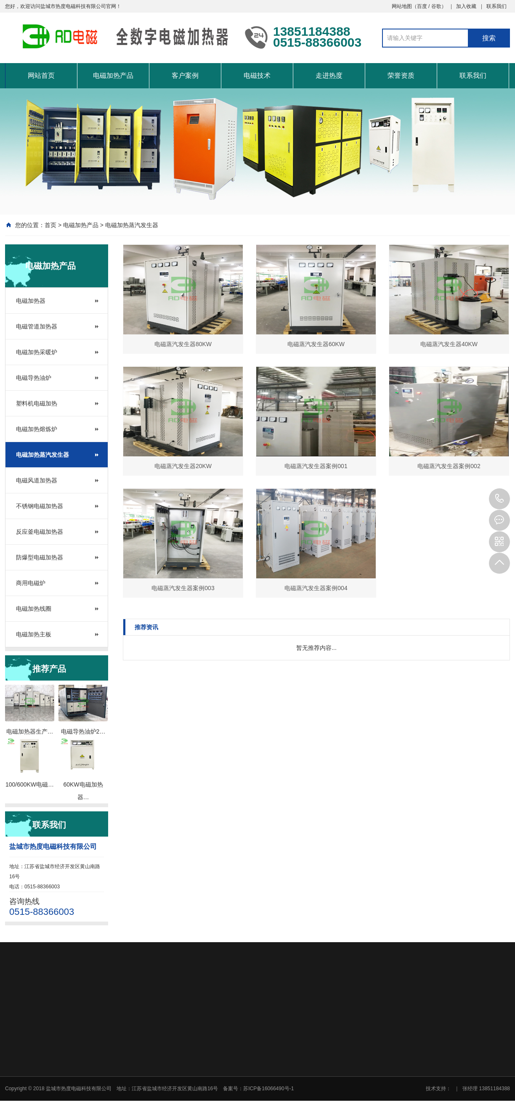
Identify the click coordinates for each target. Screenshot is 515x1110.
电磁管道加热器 (36, 326)
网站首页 (41, 75)
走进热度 (329, 75)
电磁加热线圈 (33, 608)
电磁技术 (257, 75)
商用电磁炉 (30, 583)
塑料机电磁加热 (36, 403)
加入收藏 (466, 6)
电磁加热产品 (113, 75)
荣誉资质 (401, 75)
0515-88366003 (499, 498)
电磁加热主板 (33, 634)
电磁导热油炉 (33, 377)
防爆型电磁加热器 (39, 557)
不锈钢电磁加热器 (39, 506)
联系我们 (496, 6)
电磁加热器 (30, 300)
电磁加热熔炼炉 (36, 429)
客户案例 (185, 75)
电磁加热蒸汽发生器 (131, 225)
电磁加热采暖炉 (36, 352)
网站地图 (402, 6)
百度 (422, 6)
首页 (50, 225)
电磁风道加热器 (36, 480)
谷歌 (436, 6)
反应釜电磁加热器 (39, 531)
